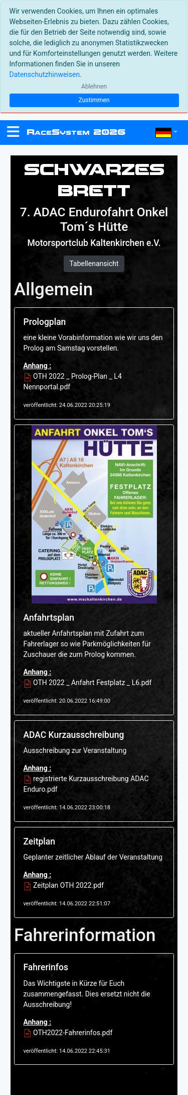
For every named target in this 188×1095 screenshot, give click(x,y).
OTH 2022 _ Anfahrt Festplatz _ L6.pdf (88, 683)
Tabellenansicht (93, 264)
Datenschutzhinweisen (45, 74)
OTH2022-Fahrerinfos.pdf (68, 1033)
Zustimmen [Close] (93, 100)
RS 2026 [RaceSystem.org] (76, 132)
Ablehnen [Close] (94, 86)
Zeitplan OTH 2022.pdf (64, 885)
